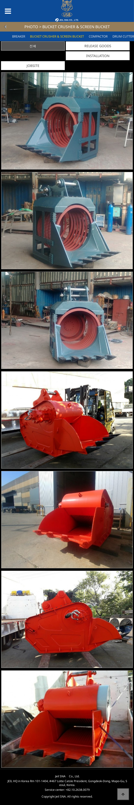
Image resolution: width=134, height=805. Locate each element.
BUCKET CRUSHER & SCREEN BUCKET (57, 36)
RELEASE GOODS (97, 46)
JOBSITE (33, 65)
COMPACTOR (98, 36)
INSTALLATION (98, 55)
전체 (33, 46)
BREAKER (18, 36)
